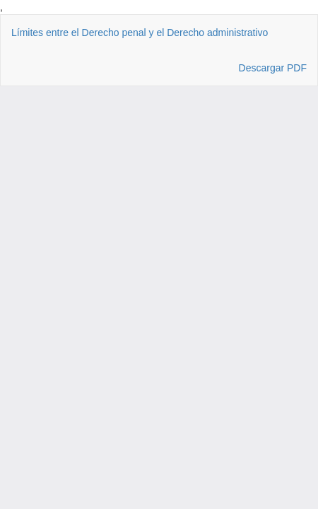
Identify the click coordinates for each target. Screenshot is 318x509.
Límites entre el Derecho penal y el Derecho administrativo (139, 32)
